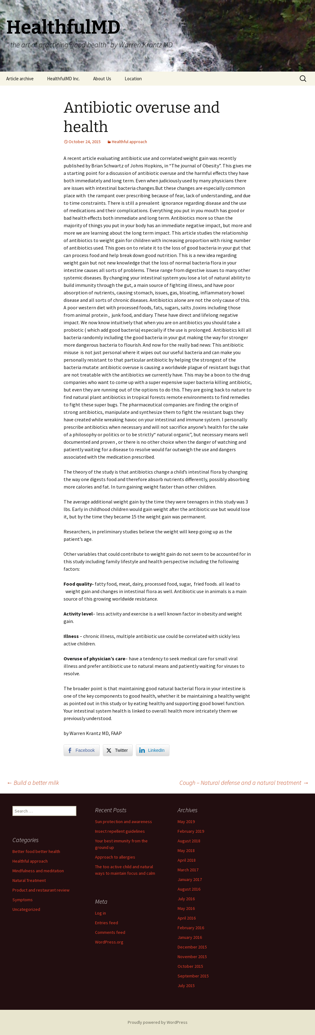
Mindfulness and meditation (38, 870)
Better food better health (36, 851)
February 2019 (191, 831)
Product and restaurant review (40, 890)
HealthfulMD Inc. (63, 79)
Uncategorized (26, 909)
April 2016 (187, 918)
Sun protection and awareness (123, 821)
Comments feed (110, 932)
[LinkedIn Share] (152, 750)
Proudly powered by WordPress (158, 1022)
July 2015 (186, 985)
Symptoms (22, 899)
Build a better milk (32, 782)
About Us (102, 79)
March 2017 (188, 870)
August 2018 (189, 841)
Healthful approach (129, 141)
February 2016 (191, 927)
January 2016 (190, 937)
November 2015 (192, 956)
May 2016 (186, 908)
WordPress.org (109, 942)
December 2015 (192, 947)
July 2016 (186, 899)
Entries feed (106, 922)
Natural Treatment (29, 880)
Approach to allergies (115, 857)
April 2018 (187, 860)
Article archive (20, 79)
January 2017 (190, 879)
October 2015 (190, 966)
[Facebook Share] (82, 750)
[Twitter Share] (118, 750)
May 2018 (186, 850)
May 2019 (186, 821)
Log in (100, 913)
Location (133, 79)
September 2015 (193, 976)
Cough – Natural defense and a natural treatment (244, 782)
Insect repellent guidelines (120, 831)
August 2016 (189, 889)
